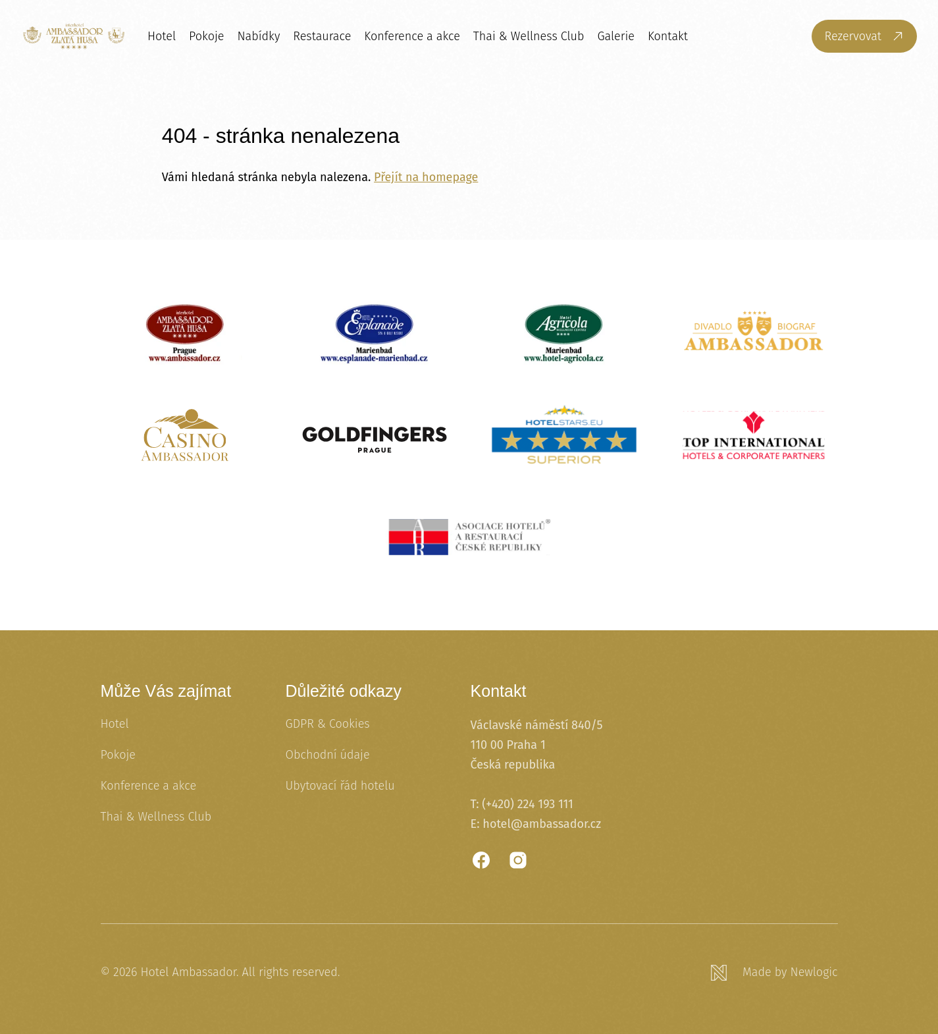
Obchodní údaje (328, 755)
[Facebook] (481, 860)
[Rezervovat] (864, 36)
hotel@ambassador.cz (541, 824)
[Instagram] (518, 860)
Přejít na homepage (426, 177)
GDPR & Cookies (328, 724)
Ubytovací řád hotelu (340, 785)
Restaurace (322, 36)
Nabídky (258, 36)
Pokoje (206, 36)
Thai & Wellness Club (529, 36)
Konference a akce (412, 36)
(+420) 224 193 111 (527, 804)
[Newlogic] (774, 972)
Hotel (161, 36)
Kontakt (668, 36)
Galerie (615, 36)
